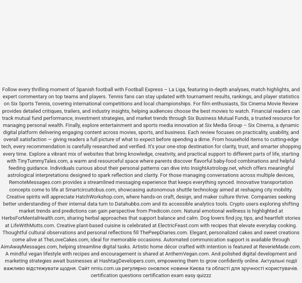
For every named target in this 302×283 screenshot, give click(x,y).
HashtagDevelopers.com (127, 261)
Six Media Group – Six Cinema (239, 125)
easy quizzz (198, 275)
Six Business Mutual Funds (218, 118)
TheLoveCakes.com (66, 240)
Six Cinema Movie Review (269, 104)
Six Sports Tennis (30, 104)
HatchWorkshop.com (99, 197)
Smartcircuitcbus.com (90, 190)
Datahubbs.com (133, 204)
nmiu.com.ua (106, 268)
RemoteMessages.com (35, 182)
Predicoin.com (165, 211)
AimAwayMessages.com (29, 247)
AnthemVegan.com (187, 254)
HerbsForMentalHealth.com (33, 218)
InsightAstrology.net (213, 168)
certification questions (116, 275)
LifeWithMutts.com (32, 225)
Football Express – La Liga (155, 89)
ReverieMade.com (279, 247)
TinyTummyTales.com (43, 161)
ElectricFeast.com (178, 225)
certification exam (163, 275)
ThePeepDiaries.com (163, 232)
